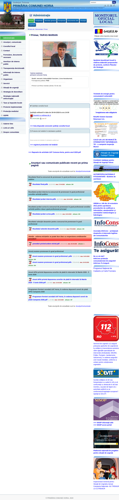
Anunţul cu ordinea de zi (40, 115)
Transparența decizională (13, 68)
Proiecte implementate (12, 107)
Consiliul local (9, 46)
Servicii (6, 83)
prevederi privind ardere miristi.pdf (46, 244)
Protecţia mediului (10, 111)
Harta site (31, 29)
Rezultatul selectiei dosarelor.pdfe (46, 229)
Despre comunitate (11, 132)
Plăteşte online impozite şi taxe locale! (106, 36)
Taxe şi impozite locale (12, 103)
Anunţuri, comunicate (12, 42)
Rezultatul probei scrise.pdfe (44, 214)
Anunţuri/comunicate (83, 171)
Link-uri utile (8, 128)
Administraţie (9, 38)
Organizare (7, 79)
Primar (31, 20)
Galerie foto (8, 124)
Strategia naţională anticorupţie (11, 97)
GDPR (5, 115)
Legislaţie (32, 25)
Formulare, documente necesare (12, 56)
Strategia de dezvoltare (12, 92)
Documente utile (72, 20)
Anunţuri (83, 20)
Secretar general (50, 20)
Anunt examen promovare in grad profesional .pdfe (52, 256)
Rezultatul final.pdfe (40, 184)
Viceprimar (39, 20)
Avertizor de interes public (11, 62)
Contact (6, 51)
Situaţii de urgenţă (11, 88)
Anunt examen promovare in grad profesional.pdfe (51, 262)
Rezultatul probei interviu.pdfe (44, 199)
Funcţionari (61, 20)
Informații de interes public (11, 73)
